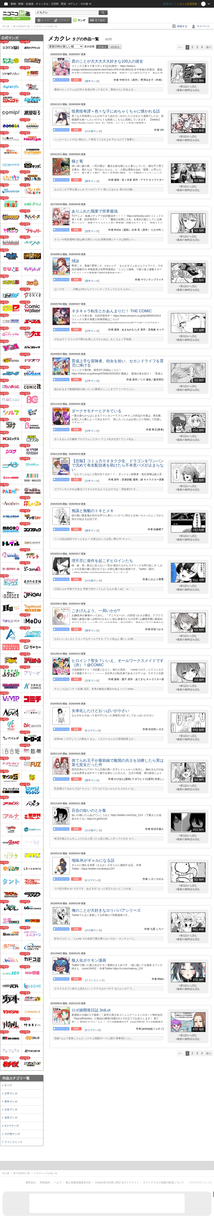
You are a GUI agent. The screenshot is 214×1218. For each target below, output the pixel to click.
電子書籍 (100, 20)
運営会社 (31, 1182)
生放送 (29, 3)
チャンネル (42, 3)
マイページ (203, 26)
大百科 (55, 3)
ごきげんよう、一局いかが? (96, 611)
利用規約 (45, 1182)
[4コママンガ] (93, 730)
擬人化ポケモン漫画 (89, 960)
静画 (20, 3)
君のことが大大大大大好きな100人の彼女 (107, 61)
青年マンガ (10, 1101)
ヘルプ (58, 1182)
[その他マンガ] (93, 131)
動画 (13, 3)
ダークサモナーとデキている (96, 411)
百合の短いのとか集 (89, 810)
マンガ (81, 20)
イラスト (63, 20)
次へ (208, 47)
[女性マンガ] (92, 231)
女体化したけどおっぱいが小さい (100, 711)
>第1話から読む (188, 86)
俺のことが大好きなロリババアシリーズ (106, 910)
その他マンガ (12, 1133)
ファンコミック (13, 1141)
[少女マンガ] (92, 680)
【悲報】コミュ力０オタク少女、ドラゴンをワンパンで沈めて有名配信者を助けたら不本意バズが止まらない (118, 465)
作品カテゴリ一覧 (16, 1078)
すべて (8, 1085)
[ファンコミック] (94, 980)
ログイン (168, 3)
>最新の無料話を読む (188, 90)
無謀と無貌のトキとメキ (93, 511)
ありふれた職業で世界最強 (95, 211)
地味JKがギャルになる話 (93, 860)
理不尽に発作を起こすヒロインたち (102, 561)
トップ (45, 20)
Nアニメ (73, 3)
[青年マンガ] (92, 81)
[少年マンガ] (92, 330)
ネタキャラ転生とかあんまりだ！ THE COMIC (112, 311)
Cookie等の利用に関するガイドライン (117, 1182)
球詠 (75, 261)
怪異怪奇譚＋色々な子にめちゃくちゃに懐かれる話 (116, 111)
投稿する (182, 26)
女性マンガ (10, 1117)
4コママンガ (11, 1125)
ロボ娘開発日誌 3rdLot (91, 1010)
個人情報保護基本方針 (78, 1182)
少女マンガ (10, 1109)
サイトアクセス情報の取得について (163, 1182)
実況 (63, 3)
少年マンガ (10, 1093)
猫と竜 (77, 161)
